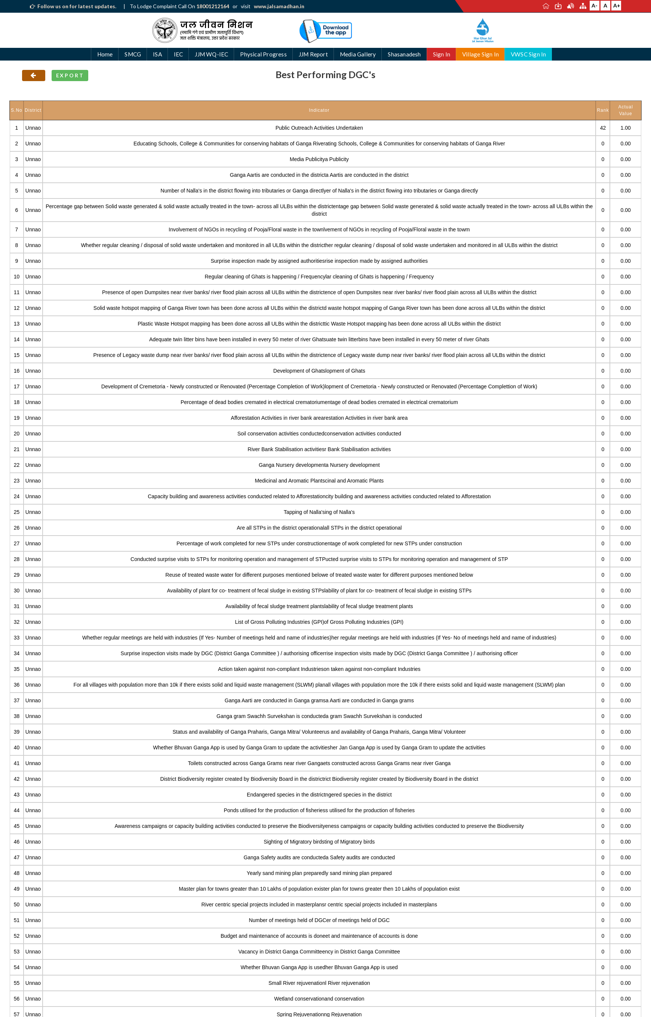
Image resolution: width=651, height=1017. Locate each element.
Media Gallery (358, 54)
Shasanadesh (404, 54)
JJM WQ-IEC (211, 54)
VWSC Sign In (528, 54)
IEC (178, 54)
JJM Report (313, 54)
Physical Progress (263, 54)
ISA (157, 54)
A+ (616, 5)
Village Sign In (480, 54)
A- (595, 5)
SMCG (133, 54)
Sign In (441, 54)
